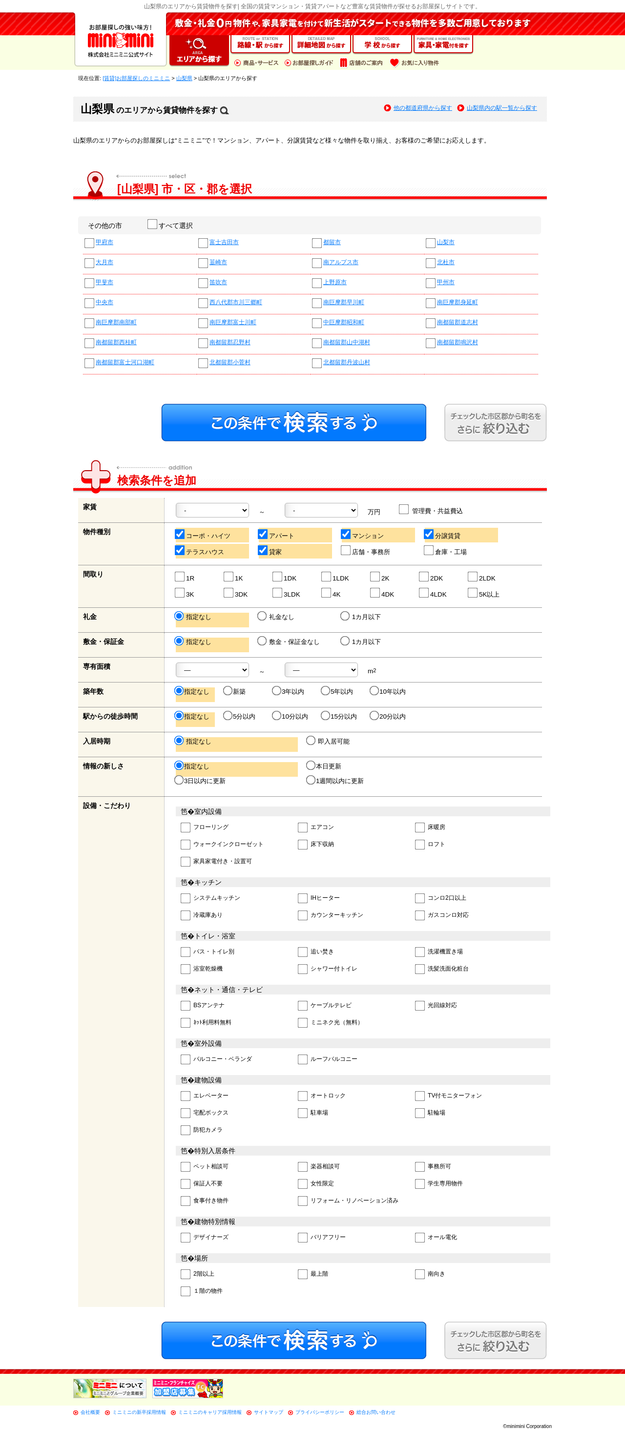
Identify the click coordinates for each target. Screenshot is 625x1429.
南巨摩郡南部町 (116, 322)
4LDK (433, 593)
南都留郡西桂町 (116, 342)
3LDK (286, 593)
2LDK (482, 577)
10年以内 (388, 691)
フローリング (205, 828)
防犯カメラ (202, 1130)
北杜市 (446, 262)
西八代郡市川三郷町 (235, 302)
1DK (284, 577)
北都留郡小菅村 (229, 362)
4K (331, 593)
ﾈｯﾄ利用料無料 (206, 1023)
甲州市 (446, 282)
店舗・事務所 (366, 550)
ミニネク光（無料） (330, 1023)
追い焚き (316, 952)
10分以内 (290, 716)
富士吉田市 (224, 242)
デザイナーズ (205, 1238)
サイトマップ (268, 1412)
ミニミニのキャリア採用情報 (210, 1412)
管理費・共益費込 (431, 509)
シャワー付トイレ (327, 969)
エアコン (316, 828)
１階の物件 (202, 1291)
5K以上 (484, 593)
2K (380, 577)
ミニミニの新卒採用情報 (139, 1412)
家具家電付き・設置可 (216, 862)
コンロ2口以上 (440, 898)
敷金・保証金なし (289, 641)
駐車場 (313, 1113)
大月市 (104, 262)
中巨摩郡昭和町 (343, 322)
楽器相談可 (319, 1167)
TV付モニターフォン (448, 1096)
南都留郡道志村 (457, 322)
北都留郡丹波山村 (346, 362)
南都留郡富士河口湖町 (125, 362)
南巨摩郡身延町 (457, 302)
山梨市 (446, 242)
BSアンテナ (203, 1006)
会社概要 (90, 1412)
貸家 (270, 550)
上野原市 (335, 282)
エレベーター (205, 1096)
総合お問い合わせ (376, 1412)
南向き (430, 1274)
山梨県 (184, 78)
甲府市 (104, 242)
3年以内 (288, 691)
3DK (236, 593)
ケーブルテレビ (325, 1006)
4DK (382, 593)
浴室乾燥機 (202, 969)
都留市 (332, 242)
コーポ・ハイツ (203, 534)
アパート (276, 534)
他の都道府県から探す (423, 107)
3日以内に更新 (201, 781)
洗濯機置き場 (439, 952)
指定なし (193, 617)
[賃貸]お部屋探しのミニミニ (136, 78)
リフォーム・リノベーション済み (348, 1201)
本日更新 (324, 766)
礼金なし (276, 617)
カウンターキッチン (330, 916)
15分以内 (339, 716)
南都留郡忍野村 (229, 342)
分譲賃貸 (442, 534)
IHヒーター (319, 898)
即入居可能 (329, 741)
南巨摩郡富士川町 (232, 322)
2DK (431, 577)
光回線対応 (436, 1006)
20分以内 (388, 716)
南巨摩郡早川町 (343, 302)
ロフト (430, 845)
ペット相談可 (205, 1167)
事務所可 (433, 1167)
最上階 (313, 1274)
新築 (235, 691)
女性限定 (316, 1184)
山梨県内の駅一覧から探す (502, 107)
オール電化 (436, 1238)
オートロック (322, 1096)
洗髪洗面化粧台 (442, 969)
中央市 (104, 302)
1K (234, 577)
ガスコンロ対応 (442, 916)
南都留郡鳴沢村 (457, 342)
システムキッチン (210, 898)
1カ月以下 (361, 617)
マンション (363, 534)
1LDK (335, 577)
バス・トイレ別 (207, 952)
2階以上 (197, 1274)
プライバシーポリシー (319, 1412)
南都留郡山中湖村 (346, 342)
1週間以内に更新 (336, 781)
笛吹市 (218, 282)
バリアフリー (322, 1238)
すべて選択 (170, 225)
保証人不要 (202, 1184)
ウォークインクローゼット (222, 845)
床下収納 (316, 845)
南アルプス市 (340, 262)
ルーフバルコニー (327, 1060)
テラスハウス (200, 550)
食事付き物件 (205, 1201)
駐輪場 (430, 1113)
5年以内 (337, 691)
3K (185, 593)
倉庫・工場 (446, 550)
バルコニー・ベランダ (216, 1060)
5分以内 (240, 716)
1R (185, 577)
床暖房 (430, 828)
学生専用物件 (439, 1184)
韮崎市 (218, 262)
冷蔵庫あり (202, 916)
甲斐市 (104, 282)
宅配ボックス (205, 1113)
